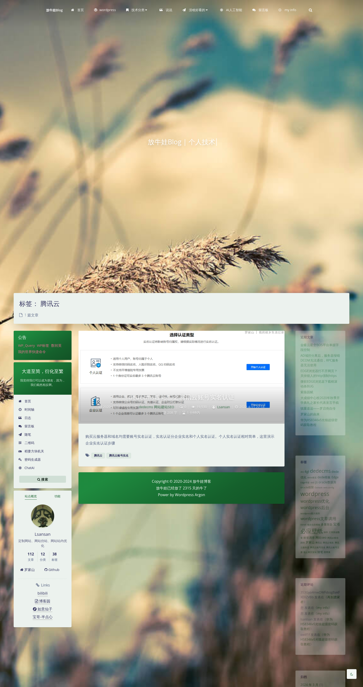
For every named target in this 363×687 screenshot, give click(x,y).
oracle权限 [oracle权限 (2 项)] (305, 492)
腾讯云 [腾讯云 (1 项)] (318, 556)
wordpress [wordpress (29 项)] (314, 499)
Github (51, 569)
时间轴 (26, 409)
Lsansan (223, 407)
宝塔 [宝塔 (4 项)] (339, 535)
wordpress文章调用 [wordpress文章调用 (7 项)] (318, 528)
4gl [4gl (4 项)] (304, 474)
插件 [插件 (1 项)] (326, 544)
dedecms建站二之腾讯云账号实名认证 (181, 397)
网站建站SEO (164, 407)
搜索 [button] (42, 479)
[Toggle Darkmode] (352, 674)
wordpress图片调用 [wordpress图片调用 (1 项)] (308, 522)
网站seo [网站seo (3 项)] (321, 550)
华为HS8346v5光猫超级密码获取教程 (318, 631)
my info (323, 612)
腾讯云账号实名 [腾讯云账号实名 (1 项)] (317, 562)
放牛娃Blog (54, 10)
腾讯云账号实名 (118, 455)
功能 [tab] (57, 496)
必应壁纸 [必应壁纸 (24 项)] (310, 543)
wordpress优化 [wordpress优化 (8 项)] (314, 508)
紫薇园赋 (304, 401)
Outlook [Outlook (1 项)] (318, 492)
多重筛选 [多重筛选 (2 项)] (327, 535)
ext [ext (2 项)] (311, 487)
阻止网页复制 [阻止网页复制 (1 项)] (308, 567)
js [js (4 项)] (315, 486)
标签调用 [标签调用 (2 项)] (307, 551)
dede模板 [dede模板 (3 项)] (324, 480)
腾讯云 (98, 455)
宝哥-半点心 (42, 616)
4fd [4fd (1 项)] (299, 474)
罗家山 (27, 569)
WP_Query (26, 345)
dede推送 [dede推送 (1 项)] (310, 481)
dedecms (146, 407)
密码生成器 (29, 459)
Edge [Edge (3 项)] (337, 480)
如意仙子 (42, 608)
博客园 (42, 601)
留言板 (26, 426)
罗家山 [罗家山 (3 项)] (308, 556)
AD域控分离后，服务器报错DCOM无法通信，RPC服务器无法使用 (320, 365)
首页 (24, 401)
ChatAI (26, 468)
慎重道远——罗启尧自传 (317, 420)
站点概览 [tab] (31, 496)
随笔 (24, 434)
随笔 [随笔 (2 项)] (320, 567)
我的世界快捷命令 (32, 351)
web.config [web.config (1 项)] (330, 492)
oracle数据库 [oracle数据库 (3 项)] (328, 486)
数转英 (56, 345)
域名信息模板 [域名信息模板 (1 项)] (312, 535)
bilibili (43, 593)
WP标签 (43, 345)
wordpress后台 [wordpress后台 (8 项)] (314, 516)
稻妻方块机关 (31, 451)
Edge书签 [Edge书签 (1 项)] (302, 486)
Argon (200, 494)
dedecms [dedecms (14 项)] (320, 473)
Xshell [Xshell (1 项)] (300, 535)
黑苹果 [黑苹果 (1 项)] (328, 567)
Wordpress (184, 494)
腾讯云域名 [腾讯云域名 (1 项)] (329, 556)
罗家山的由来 (308, 427)
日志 (24, 418)
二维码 (26, 443)
